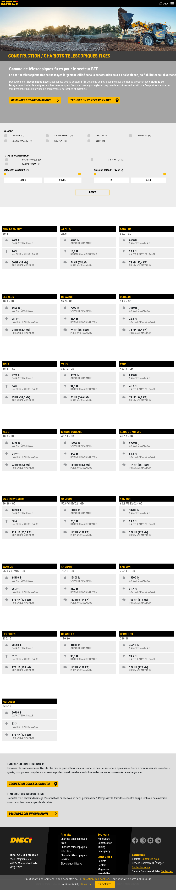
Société (102, 861)
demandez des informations (31, 100)
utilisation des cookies (95, 879)
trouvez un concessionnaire (90, 100)
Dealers (102, 865)
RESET (92, 192)
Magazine (103, 869)
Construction (105, 843)
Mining (101, 847)
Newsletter (104, 873)
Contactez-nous (151, 859)
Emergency (104, 851)
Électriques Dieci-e (71, 863)
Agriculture (104, 838)
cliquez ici (86, 884)
